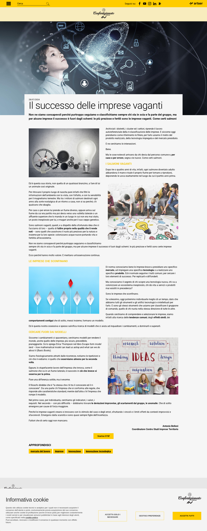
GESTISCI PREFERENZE (149, 516)
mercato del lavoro (40, 466)
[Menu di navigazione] (8, 3)
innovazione (74, 466)
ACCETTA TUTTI (187, 516)
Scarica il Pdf (103, 451)
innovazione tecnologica (98, 466)
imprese (59, 466)
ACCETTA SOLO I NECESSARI (112, 515)
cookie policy (32, 517)
